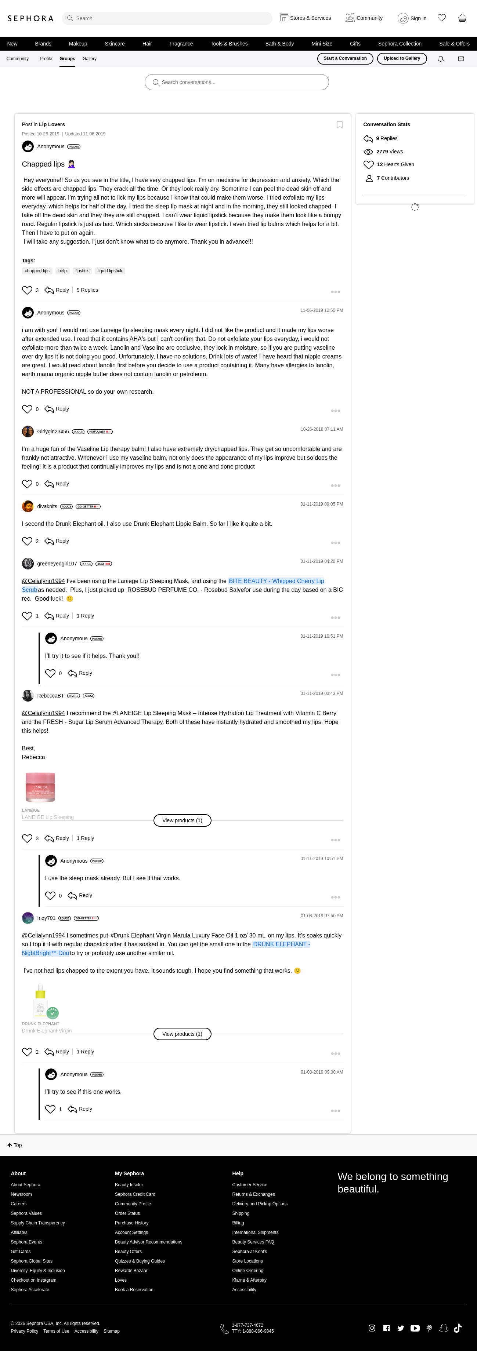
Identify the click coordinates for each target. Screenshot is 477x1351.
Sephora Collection (400, 44)
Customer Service (249, 1184)
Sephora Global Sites (32, 1261)
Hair (147, 44)
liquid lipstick (110, 270)
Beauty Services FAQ (253, 1242)
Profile (46, 58)
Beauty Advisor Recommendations (148, 1242)
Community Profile (133, 1203)
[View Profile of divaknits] (55, 506)
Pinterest (429, 1328)
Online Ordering (248, 1270)
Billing (238, 1223)
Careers (19, 1203)
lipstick (82, 270)
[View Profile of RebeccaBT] (58, 695)
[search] (167, 18)
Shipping (241, 1213)
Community (18, 58)
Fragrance (181, 44)
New (12, 44)
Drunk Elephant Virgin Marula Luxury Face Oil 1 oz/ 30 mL (189, 935)
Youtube (415, 1328)
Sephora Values (26, 1213)
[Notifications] (442, 58)
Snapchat (443, 1328)
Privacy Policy (25, 1331)
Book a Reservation (134, 1289)
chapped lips (37, 270)
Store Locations (247, 1261)
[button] (28, 290)
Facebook (386, 1328)
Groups (67, 58)
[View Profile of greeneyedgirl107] (65, 563)
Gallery (90, 58)
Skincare (115, 44)
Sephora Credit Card (135, 1194)
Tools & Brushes (229, 44)
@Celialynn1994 (43, 581)
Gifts (355, 44)
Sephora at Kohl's (249, 1251)
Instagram (372, 1328)
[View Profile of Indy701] (54, 918)
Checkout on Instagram (34, 1280)
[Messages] (461, 59)
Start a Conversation (345, 58)
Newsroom (21, 1194)
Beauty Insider (129, 1184)
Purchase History (131, 1223)
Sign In (419, 18)
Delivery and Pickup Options (260, 1203)
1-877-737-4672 (247, 1325)
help (62, 270)
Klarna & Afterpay (249, 1280)
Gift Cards (21, 1251)
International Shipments (255, 1232)
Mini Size (322, 44)
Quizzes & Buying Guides (140, 1261)
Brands (43, 44)
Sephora (30, 18)
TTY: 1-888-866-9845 (253, 1331)
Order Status (127, 1213)
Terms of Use (56, 1331)
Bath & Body (279, 44)
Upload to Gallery (402, 58)
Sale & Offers (454, 44)
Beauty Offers (128, 1251)
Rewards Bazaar (131, 1270)
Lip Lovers (52, 124)
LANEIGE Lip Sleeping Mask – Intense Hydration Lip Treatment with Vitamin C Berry (226, 713)
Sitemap (112, 1331)
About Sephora (25, 1184)
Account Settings (131, 1232)
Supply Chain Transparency (38, 1223)
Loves (121, 1280)
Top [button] (18, 1145)
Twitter (400, 1328)
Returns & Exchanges (253, 1194)
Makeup (78, 44)
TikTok (457, 1328)
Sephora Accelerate (30, 1289)
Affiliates (19, 1232)
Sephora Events (26, 1242)
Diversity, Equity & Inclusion (38, 1270)
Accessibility (244, 1289)
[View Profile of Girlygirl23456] (60, 431)
